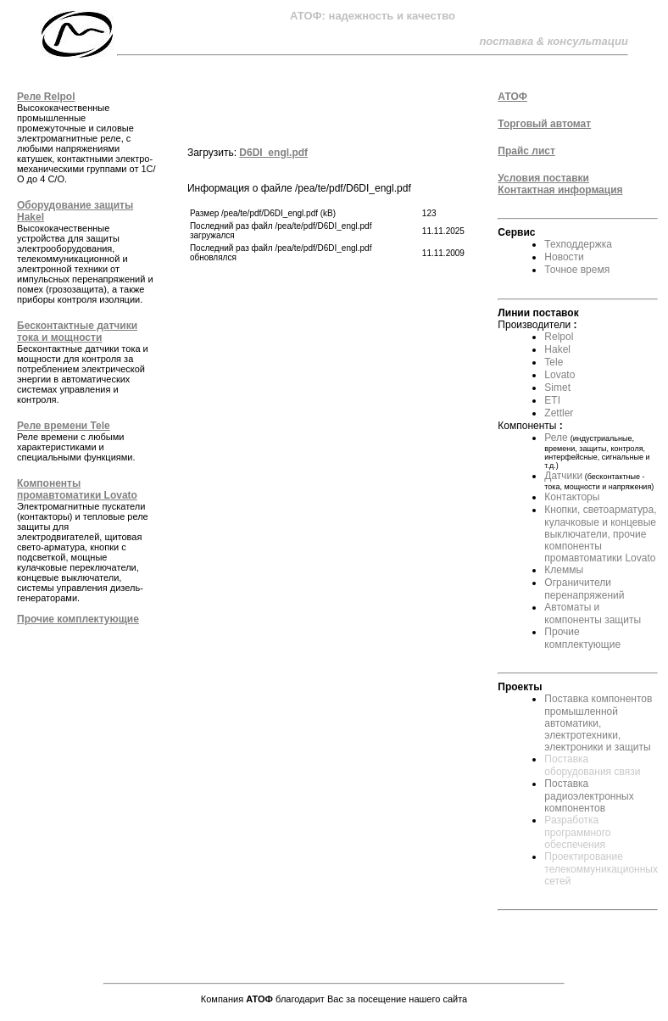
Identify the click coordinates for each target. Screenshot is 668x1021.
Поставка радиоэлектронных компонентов (588, 796)
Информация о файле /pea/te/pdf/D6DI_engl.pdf (327, 223)
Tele (553, 362)
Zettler (558, 413)
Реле (555, 438)
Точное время (577, 270)
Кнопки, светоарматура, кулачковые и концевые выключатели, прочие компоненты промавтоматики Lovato (600, 534)
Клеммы (563, 570)
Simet (557, 387)
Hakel (557, 349)
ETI (552, 400)
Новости (563, 257)
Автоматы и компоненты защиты (592, 613)
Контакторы (571, 497)
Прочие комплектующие (582, 638)
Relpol (558, 337)
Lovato (559, 375)
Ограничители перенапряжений (584, 589)
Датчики (563, 476)
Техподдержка (578, 244)
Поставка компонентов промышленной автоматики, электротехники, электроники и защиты (598, 723)
